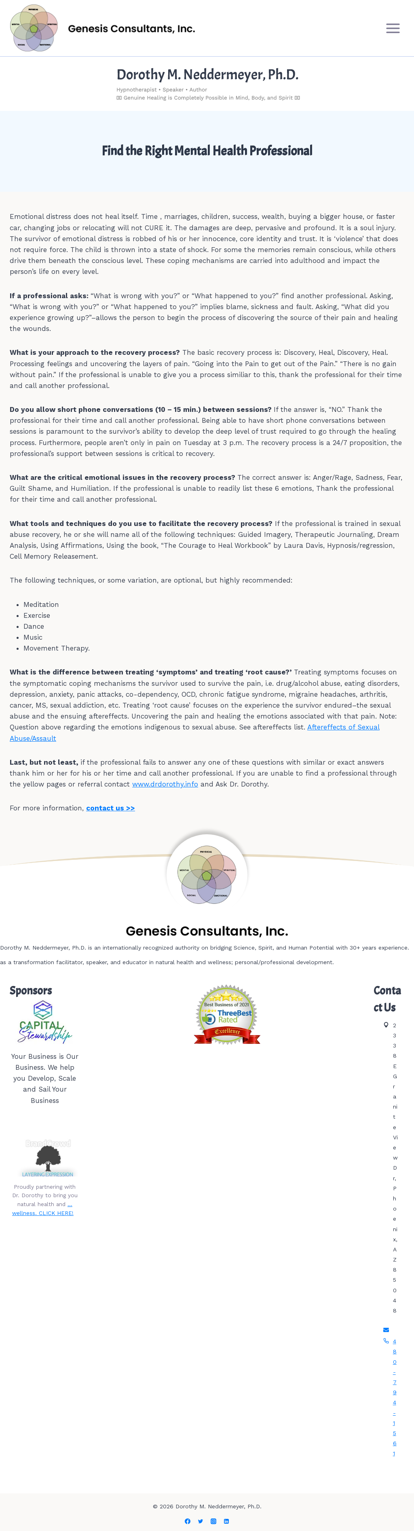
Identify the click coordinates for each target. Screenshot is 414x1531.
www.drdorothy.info (165, 784)
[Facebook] (187, 1521)
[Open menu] (392, 28)
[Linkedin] (226, 1521)
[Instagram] (213, 1521)
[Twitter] (200, 1521)
